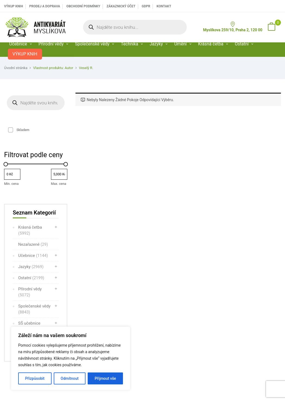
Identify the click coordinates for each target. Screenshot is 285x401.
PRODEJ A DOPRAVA (44, 6)
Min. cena (11, 184)
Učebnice (33, 255)
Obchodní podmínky (83, 6)
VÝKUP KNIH (13, 6)
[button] (271, 27)
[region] (70, 358)
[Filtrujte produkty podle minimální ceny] (12, 174)
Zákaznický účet (120, 6)
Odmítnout (69, 378)
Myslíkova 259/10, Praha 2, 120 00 (232, 26)
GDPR (146, 6)
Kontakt (164, 6)
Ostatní (31, 277)
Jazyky (30, 266)
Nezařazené (33, 244)
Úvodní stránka (15, 68)
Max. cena (58, 184)
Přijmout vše (105, 378)
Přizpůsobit (35, 378)
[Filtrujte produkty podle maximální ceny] (59, 174)
